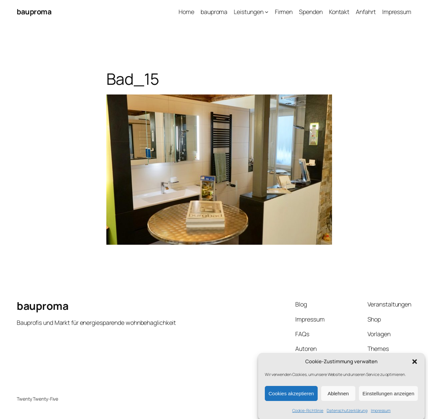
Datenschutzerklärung (347, 413)
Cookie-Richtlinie (307, 413)
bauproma (34, 12)
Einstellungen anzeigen (388, 395)
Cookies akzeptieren (291, 395)
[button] (414, 363)
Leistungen (248, 12)
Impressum (381, 413)
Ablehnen (338, 395)
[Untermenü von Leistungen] (267, 12)
